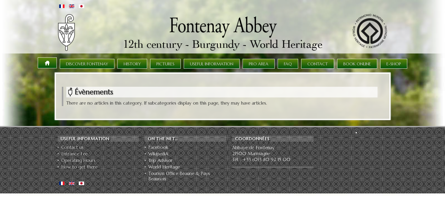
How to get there (79, 167)
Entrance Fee (74, 154)
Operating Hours (78, 160)
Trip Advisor (160, 160)
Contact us (72, 147)
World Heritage (164, 167)
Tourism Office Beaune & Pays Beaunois (179, 176)
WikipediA (158, 154)
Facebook (158, 147)
